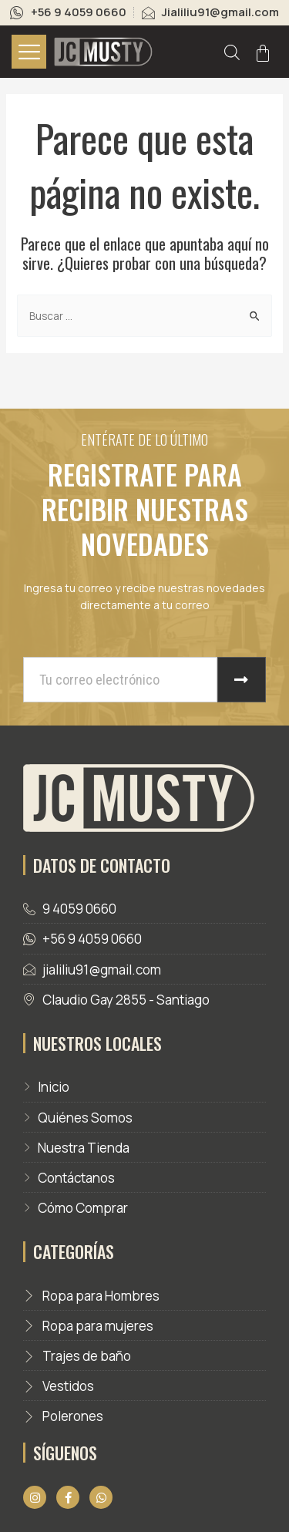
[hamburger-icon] (29, 52)
